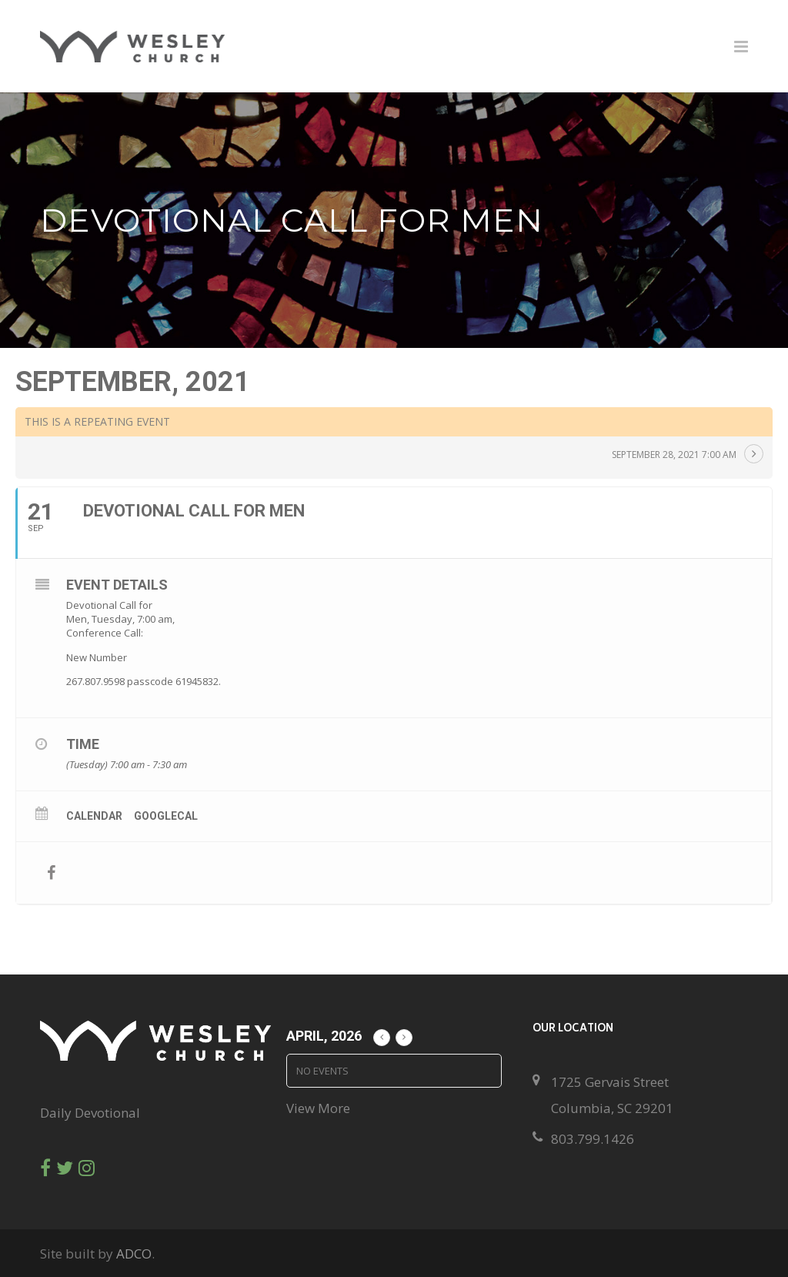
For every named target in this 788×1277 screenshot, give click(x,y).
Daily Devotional (90, 1113)
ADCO (134, 1253)
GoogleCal (166, 816)
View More (318, 1108)
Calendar (94, 816)
